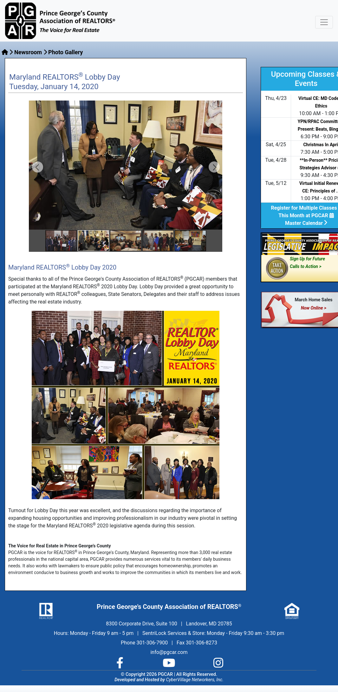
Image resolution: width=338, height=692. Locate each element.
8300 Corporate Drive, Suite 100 (141, 624)
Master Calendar (306, 223)
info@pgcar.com (168, 652)
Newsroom (28, 52)
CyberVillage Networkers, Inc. (195, 679)
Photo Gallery (65, 52)
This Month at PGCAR (306, 215)
